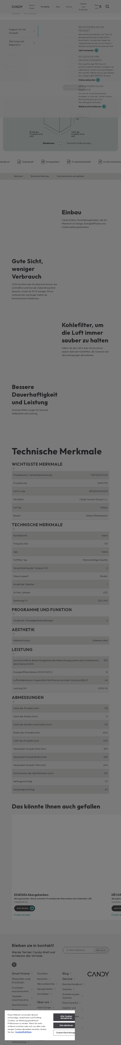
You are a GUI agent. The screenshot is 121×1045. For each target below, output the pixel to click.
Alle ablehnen (66, 1025)
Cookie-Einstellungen (66, 1032)
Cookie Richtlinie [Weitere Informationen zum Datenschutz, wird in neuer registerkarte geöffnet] (23, 1032)
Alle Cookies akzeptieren (66, 1017)
